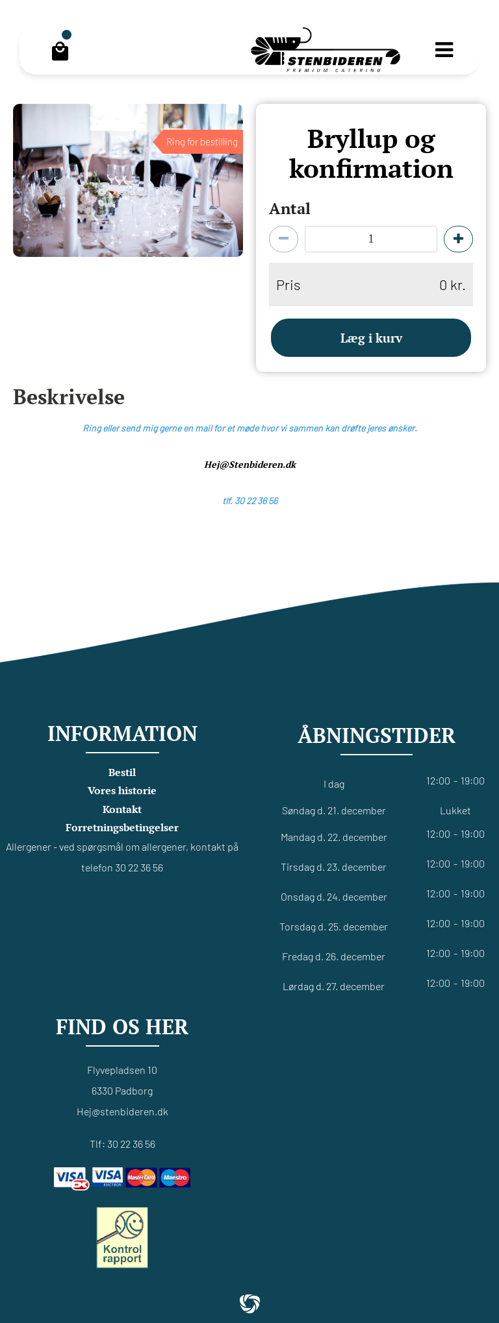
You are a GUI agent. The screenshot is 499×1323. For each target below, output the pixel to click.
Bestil (122, 772)
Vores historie (122, 790)
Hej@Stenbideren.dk (250, 464)
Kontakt (122, 809)
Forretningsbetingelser (122, 827)
